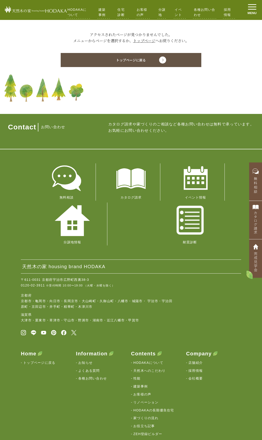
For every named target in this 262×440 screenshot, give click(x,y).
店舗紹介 (195, 313)
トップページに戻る (39, 313)
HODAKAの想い (36, 405)
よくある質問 (89, 321)
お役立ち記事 (144, 376)
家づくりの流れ (145, 368)
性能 (137, 329)
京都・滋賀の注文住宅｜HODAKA (44, 421)
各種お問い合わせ (204, 12)
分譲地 (162, 12)
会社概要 (195, 329)
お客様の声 (142, 12)
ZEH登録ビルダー (147, 384)
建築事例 (102, 12)
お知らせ (85, 313)
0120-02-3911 (33, 234)
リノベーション (145, 352)
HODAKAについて (77, 12)
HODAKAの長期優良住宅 (153, 360)
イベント (178, 12)
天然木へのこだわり (149, 321)
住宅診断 (121, 12)
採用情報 (227, 12)
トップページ (144, 40)
